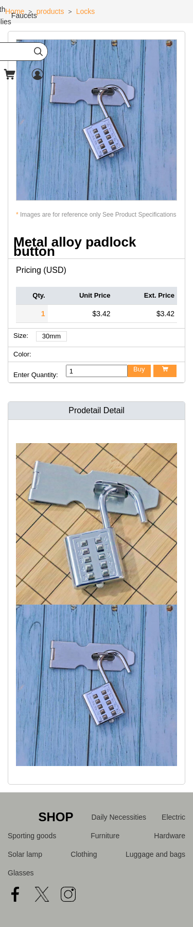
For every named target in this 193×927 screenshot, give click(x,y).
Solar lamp (25, 854)
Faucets (24, 15)
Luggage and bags (155, 854)
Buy (139, 369)
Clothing (84, 854)
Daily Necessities (119, 817)
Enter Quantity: (35, 375)
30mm (51, 336)
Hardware (169, 836)
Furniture (105, 836)
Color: (22, 354)
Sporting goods (32, 836)
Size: (20, 335)
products (50, 11)
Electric (173, 817)
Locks (85, 11)
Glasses (21, 873)
